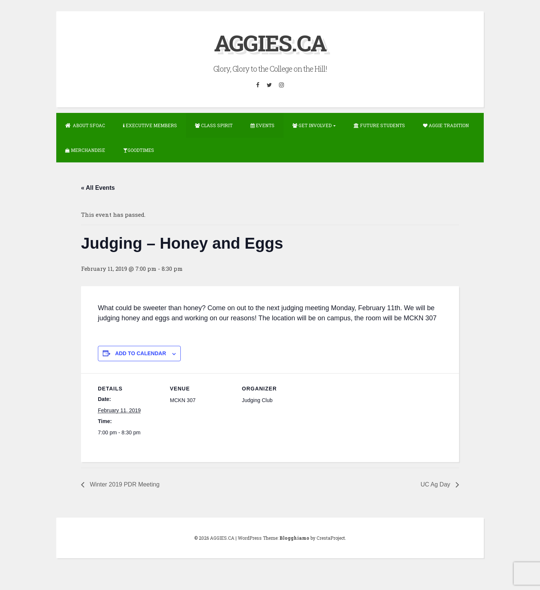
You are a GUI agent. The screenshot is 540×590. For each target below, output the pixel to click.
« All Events (98, 188)
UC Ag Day (436, 484)
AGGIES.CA (270, 42)
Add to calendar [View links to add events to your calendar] (140, 353)
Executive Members (150, 125)
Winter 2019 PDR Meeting (123, 484)
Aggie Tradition (446, 125)
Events (262, 125)
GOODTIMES (138, 150)
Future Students (379, 125)
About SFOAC (85, 125)
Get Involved (312, 125)
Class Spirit (213, 125)
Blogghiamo (294, 538)
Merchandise (85, 150)
